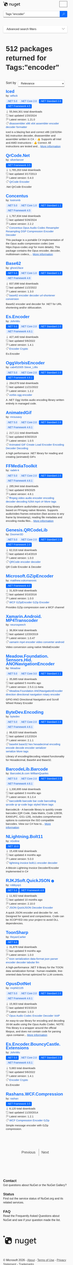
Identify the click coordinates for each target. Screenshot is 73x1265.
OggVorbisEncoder (25, 363)
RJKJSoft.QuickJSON (28, 881)
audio (28, 497)
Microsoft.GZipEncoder (29, 576)
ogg (19, 394)
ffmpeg (13, 497)
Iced (10, 91)
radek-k (14, 470)
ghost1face (16, 267)
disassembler (17, 123)
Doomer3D (16, 534)
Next (45, 1152)
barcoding (50, 800)
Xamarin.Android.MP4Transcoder (24, 618)
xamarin (14, 642)
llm (37, 962)
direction (11, 694)
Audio (33, 227)
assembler (42, 123)
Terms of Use (45, 1260)
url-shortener (47, 295)
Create (31, 444)
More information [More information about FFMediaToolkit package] (43, 520)
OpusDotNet (18, 984)
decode (19, 747)
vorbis (13, 394)
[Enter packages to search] (31, 14)
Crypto (24, 348)
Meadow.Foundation (21, 690)
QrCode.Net (18, 155)
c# (42, 501)
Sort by (11, 83)
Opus (26, 227)
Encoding (58, 444)
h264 (31, 501)
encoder (54, 123)
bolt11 (33, 862)
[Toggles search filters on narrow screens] (63, 29)
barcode (27, 800)
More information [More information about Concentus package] (43, 254)
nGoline (15, 840)
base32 (23, 744)
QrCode (14, 181)
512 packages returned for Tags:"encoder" (32, 58)
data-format (37, 958)
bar (35, 800)
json (47, 958)
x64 (33, 123)
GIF (23, 444)
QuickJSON (24, 907)
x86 (28, 123)
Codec (41, 227)
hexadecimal (41, 744)
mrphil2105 (16, 987)
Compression (35, 231)
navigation (36, 694)
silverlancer (17, 159)
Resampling (13, 231)
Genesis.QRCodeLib (27, 530)
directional (23, 694)
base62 (13, 295)
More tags (50, 501)
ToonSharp (17, 932)
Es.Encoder (18, 317)
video (21, 497)
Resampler (52, 227)
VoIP (57, 1015)
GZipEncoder (24, 602)
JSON (13, 907)
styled (37, 804)
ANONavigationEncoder (48, 690)
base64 (13, 744)
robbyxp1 (15, 885)
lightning (14, 862)
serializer (41, 747)
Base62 (13, 263)
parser (54, 958)
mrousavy (16, 416)
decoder (11, 126)
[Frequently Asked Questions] (7, 1211)
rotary (46, 694)
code (40, 800)
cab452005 (17, 367)
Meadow (15, 668)
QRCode (14, 561)
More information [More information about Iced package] (50, 146)
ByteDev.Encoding (25, 712)
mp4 (37, 501)
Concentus (17, 196)
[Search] (63, 14)
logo (30, 804)
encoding (48, 497)
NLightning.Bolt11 (24, 837)
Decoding (22, 448)
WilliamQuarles (39, 773)
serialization (22, 958)
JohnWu (15, 321)
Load (38, 444)
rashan (14, 1098)
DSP (23, 231)
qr (16, 804)
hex (30, 744)
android (59, 642)
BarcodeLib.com (20, 773)
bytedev (15, 716)
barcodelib (15, 800)
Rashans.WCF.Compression (34, 1094)
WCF (12, 602)
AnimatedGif (19, 413)
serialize (11, 751)
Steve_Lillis (31, 367)
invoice (24, 862)
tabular (31, 962)
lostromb (15, 200)
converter (49, 642)
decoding (21, 501)
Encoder (24, 181)
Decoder (11, 234)
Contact (10, 1181)
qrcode (10, 804)
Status (8, 1194)
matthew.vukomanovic (23, 580)
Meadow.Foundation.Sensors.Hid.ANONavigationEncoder (30, 660)
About (31, 1260)
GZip (36, 602)
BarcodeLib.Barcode (27, 769)
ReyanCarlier (18, 936)
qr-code (22, 804)
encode (10, 747)
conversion (12, 298)
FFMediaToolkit (21, 466)
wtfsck (14, 95)
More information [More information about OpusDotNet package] (37, 1034)
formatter (21, 126)
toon (12, 958)
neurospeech (18, 624)
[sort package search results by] (41, 83)
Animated (14, 444)
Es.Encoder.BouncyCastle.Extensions (33, 1046)
